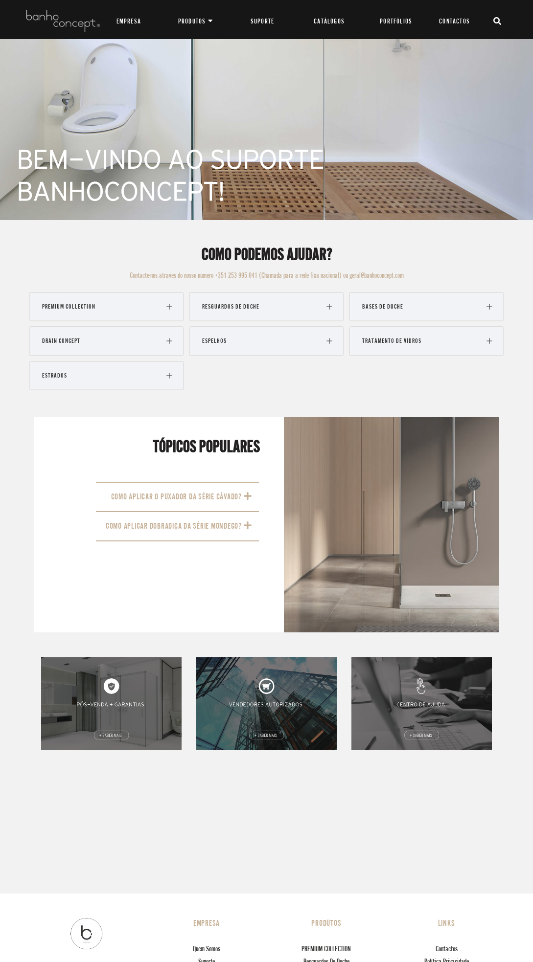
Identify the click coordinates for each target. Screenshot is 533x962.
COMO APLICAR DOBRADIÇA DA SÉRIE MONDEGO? (179, 526)
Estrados (54, 375)
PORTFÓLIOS (396, 21)
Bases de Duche (382, 306)
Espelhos (214, 340)
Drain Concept (61, 340)
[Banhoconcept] (63, 19)
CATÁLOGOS (329, 21)
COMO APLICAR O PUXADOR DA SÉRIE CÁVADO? (181, 496)
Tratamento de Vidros (391, 340)
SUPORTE (262, 21)
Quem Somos (206, 948)
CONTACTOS (454, 21)
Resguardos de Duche (230, 306)
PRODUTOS (195, 21)
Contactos (447, 948)
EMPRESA (128, 21)
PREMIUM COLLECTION (68, 306)
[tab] (106, 306)
